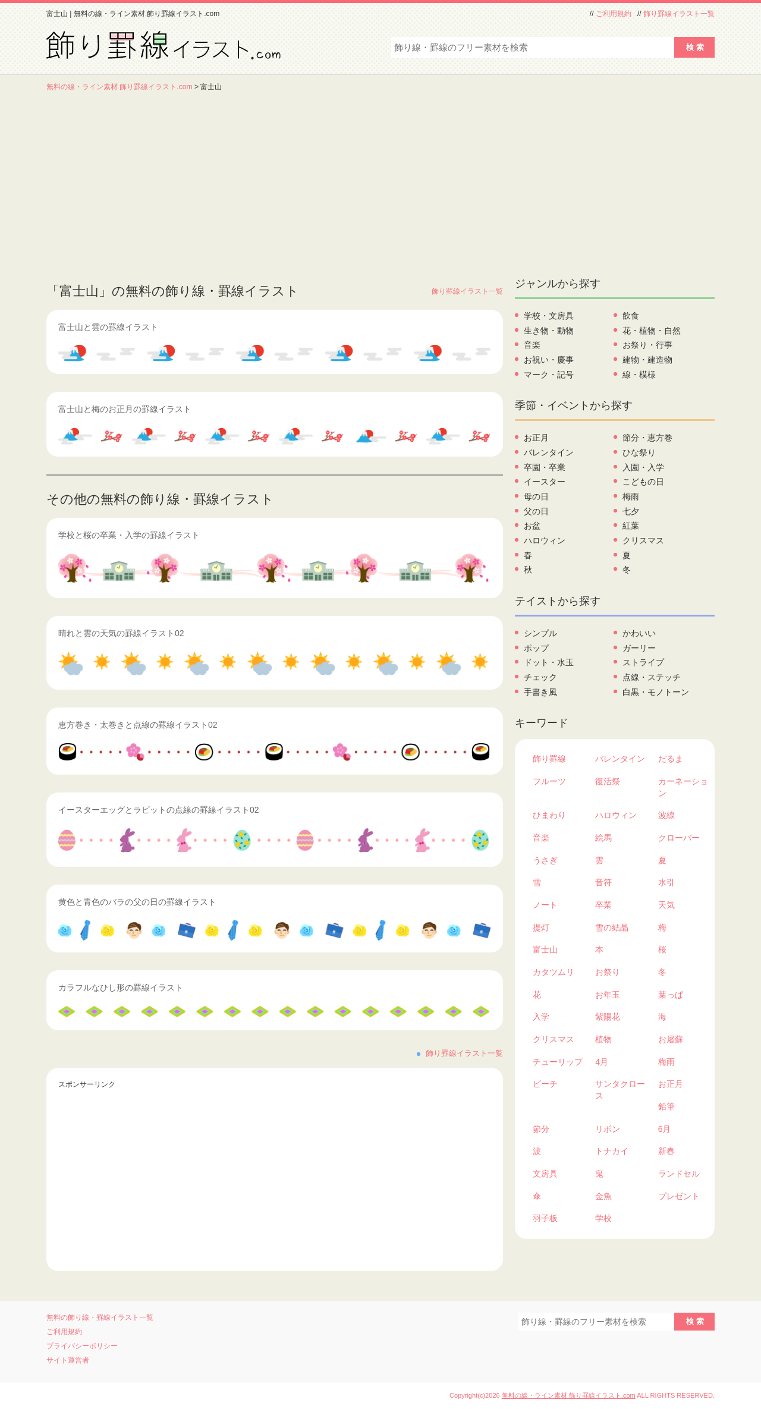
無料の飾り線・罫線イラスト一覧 (99, 1317)
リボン (607, 1129)
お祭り (607, 972)
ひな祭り (639, 452)
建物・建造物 (647, 359)
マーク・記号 (549, 374)
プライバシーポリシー (82, 1346)
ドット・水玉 (549, 662)
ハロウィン (544, 540)
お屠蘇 (670, 1039)
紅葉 (630, 525)
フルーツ (549, 781)
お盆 (532, 525)
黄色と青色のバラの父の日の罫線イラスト (137, 902)
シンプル (540, 633)
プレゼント (679, 1196)
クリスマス (643, 540)
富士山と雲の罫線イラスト (108, 327)
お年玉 (607, 994)
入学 (541, 1016)
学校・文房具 (549, 315)
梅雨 (630, 496)
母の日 (536, 496)
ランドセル (679, 1173)
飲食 (630, 315)
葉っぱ (670, 994)
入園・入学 (643, 467)
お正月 (536, 437)
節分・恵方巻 (647, 437)
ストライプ (643, 662)
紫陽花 (607, 1016)
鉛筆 (666, 1106)
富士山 (545, 949)
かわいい (639, 633)
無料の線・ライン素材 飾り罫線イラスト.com (119, 87)
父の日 (536, 511)
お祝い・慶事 (549, 359)
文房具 (545, 1173)
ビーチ (545, 1084)
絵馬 (603, 837)
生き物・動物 (549, 330)
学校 (603, 1218)
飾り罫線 (549, 758)
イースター (544, 481)
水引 (666, 882)
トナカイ (611, 1151)
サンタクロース (620, 1089)
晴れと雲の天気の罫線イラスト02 (121, 633)
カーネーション (683, 787)
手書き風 (540, 692)
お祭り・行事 (647, 345)
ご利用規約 (613, 14)
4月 (601, 1062)
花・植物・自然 (651, 330)
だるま (670, 758)
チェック (540, 677)
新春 (666, 1151)
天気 (666, 905)
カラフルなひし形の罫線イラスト (120, 987)
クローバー (679, 837)
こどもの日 (643, 481)
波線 (666, 815)
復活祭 (607, 781)
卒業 (603, 905)
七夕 (630, 511)
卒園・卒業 (544, 467)
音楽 (532, 345)
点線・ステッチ (651, 677)
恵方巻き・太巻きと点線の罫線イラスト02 (138, 724)
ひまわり (549, 815)
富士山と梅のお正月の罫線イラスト (124, 409)
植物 (603, 1039)
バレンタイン (549, 452)
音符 (603, 882)
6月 (664, 1129)
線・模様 (639, 374)
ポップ (536, 648)
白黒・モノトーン (655, 692)
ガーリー (639, 648)
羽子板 (545, 1218)
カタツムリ (553, 972)
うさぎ (545, 860)
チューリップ (558, 1062)
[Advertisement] (380, 181)
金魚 (603, 1196)
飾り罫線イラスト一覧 (679, 14)
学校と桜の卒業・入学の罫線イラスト (129, 535)
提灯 (541, 927)
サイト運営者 (67, 1360)
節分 (541, 1129)
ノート (545, 905)
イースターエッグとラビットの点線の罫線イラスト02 (158, 809)
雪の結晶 (611, 927)
